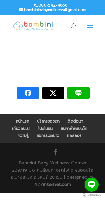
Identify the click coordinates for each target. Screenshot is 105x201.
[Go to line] (92, 185)
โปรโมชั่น (45, 128)
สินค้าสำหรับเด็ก (73, 128)
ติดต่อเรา (75, 121)
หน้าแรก (22, 121)
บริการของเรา (48, 121)
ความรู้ (23, 135)
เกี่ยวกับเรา (21, 128)
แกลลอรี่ (74, 135)
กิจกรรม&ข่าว (47, 135)
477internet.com (52, 184)
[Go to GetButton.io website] (92, 195)
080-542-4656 (52, 5)
